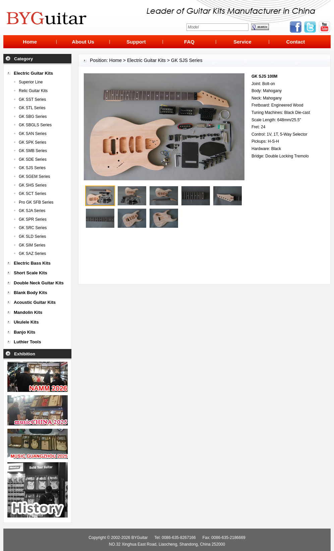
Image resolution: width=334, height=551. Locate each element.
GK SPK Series (32, 142)
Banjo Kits (24, 332)
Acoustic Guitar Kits (35, 302)
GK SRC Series (33, 227)
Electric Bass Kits (32, 263)
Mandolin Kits (28, 312)
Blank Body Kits (30, 292)
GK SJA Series (32, 210)
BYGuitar (139, 537)
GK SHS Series (33, 185)
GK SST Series (32, 99)
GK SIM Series (32, 245)
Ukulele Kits (26, 322)
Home (115, 60)
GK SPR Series (33, 219)
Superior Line (31, 82)
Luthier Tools (27, 341)
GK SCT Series (32, 193)
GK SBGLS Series (35, 125)
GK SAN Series (33, 133)
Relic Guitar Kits (33, 90)
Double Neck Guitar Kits (39, 282)
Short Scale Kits (30, 272)
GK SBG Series (33, 116)
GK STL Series (32, 108)
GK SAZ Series (32, 253)
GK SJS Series (32, 167)
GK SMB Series (33, 150)
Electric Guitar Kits (33, 73)
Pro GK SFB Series (36, 202)
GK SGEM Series (34, 176)
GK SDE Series (33, 159)
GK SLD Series (32, 236)
